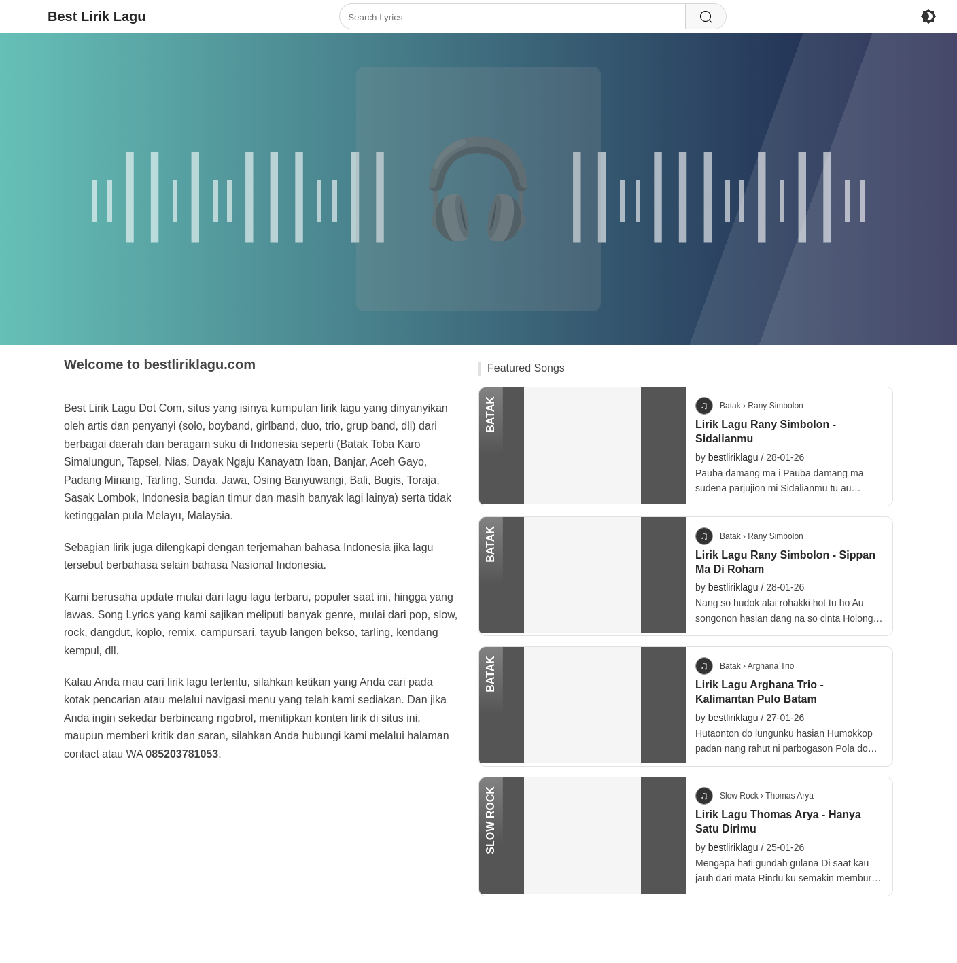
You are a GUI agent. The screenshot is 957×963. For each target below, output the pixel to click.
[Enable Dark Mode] (928, 16)
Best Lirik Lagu (96, 16)
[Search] (705, 17)
